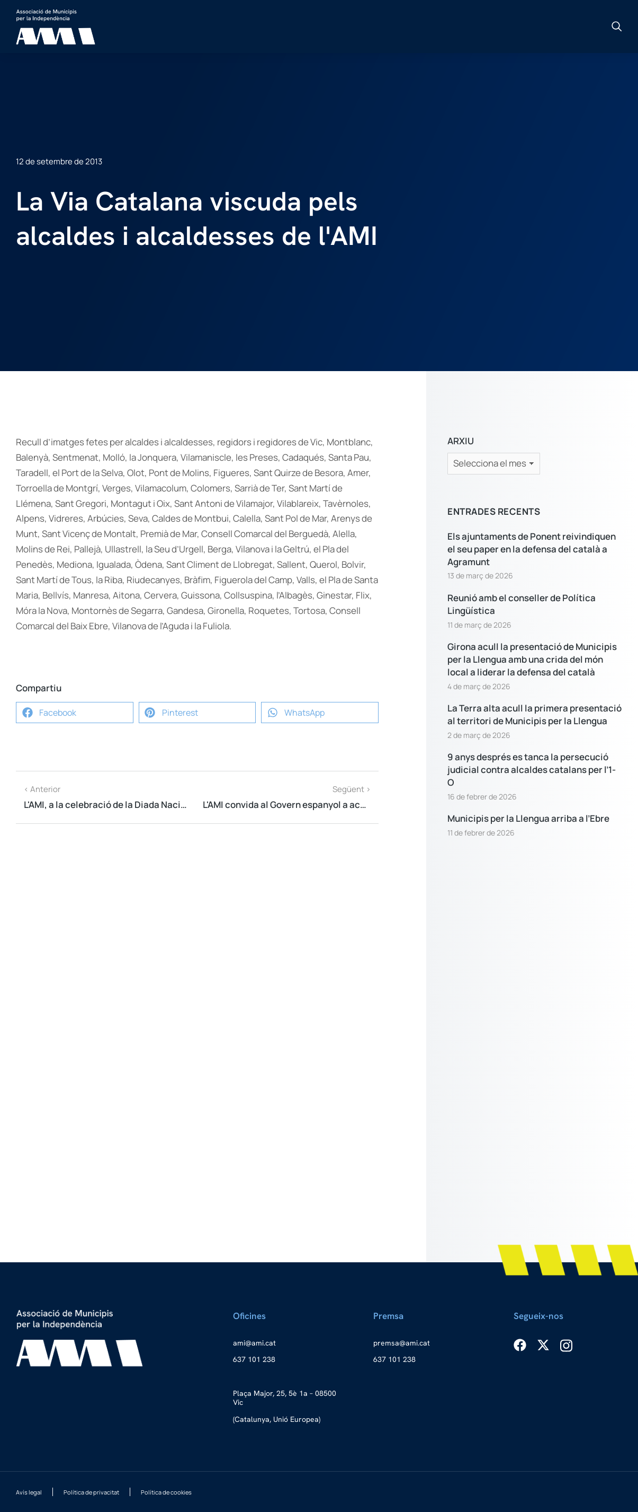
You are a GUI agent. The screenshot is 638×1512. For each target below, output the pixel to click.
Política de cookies (166, 1492)
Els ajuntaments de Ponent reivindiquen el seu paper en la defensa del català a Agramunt (531, 549)
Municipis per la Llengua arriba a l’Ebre (528, 818)
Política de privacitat (91, 1492)
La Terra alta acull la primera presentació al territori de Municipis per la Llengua (534, 714)
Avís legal (29, 1492)
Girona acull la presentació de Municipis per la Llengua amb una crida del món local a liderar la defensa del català (532, 659)
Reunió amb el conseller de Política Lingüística (521, 604)
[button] (74, 712)
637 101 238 (254, 1359)
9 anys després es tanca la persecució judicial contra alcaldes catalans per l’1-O (531, 769)
